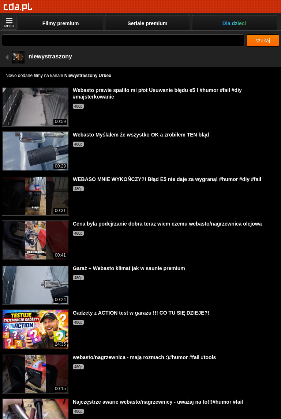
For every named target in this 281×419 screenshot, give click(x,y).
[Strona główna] (18, 7)
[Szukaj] (123, 40)
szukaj (262, 40)
